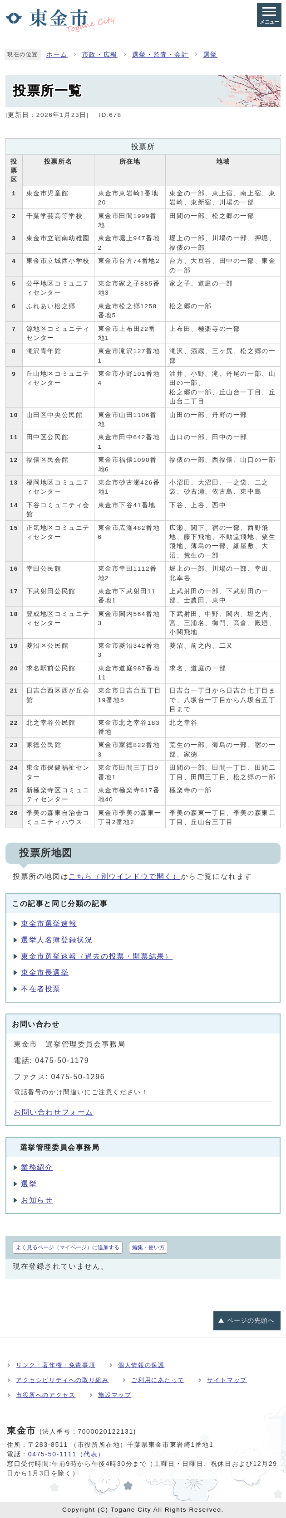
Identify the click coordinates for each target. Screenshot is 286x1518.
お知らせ (37, 1200)
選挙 (210, 54)
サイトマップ (227, 1380)
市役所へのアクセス (45, 1395)
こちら (124, 876)
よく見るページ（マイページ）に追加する (67, 1247)
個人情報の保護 (141, 1365)
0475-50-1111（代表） (66, 1454)
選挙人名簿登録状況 (57, 940)
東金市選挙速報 (49, 923)
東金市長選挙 (45, 972)
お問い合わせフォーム (54, 1112)
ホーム (57, 54)
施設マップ (114, 1395)
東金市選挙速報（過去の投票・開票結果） (97, 956)
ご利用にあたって (157, 1380)
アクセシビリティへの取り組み (62, 1380)
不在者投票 (41, 989)
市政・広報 (100, 54)
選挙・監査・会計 (160, 54)
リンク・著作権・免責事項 (55, 1365)
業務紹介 (37, 1167)
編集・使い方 (148, 1247)
